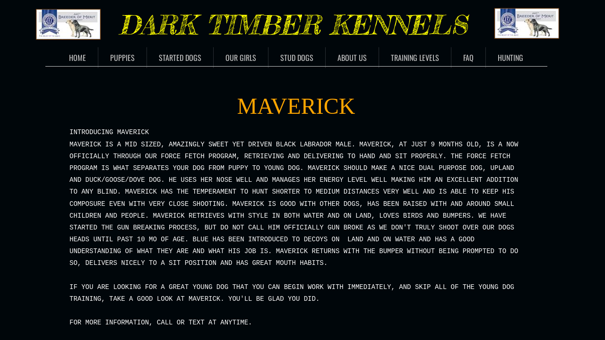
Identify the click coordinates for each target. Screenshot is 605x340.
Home (77, 57)
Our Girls (240, 57)
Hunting (510, 57)
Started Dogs (180, 57)
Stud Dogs (296, 57)
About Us (352, 57)
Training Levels (415, 57)
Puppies (122, 57)
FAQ (468, 57)
